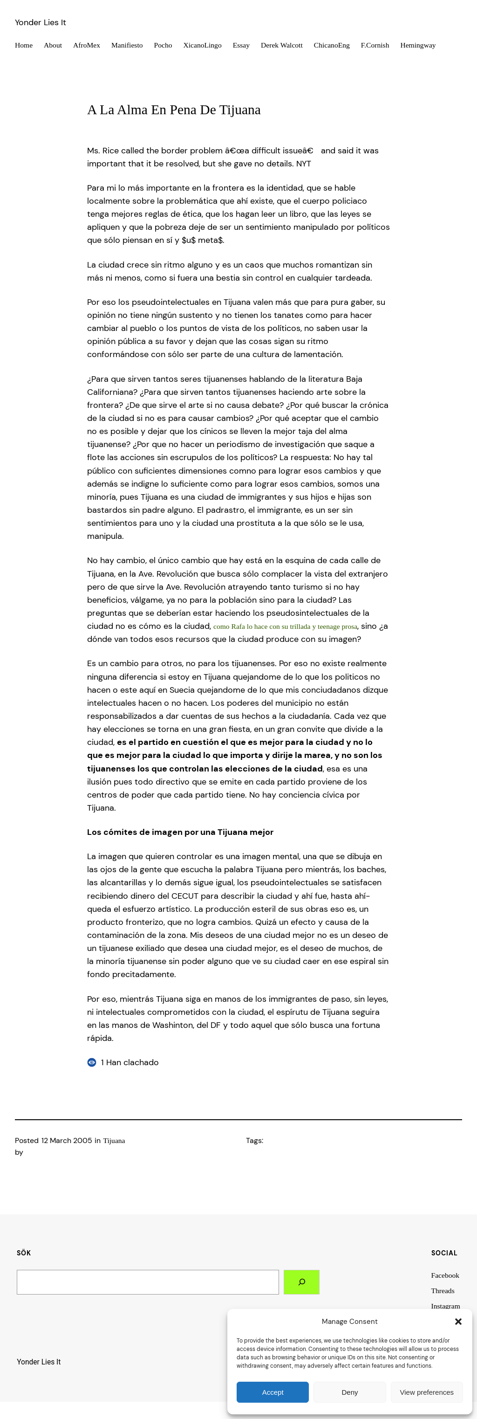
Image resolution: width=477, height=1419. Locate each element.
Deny (349, 1392)
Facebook (445, 1275)
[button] (458, 1321)
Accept (273, 1392)
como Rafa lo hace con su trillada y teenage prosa (285, 626)
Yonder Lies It (40, 22)
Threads (443, 1291)
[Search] (302, 1282)
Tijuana (114, 1140)
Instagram (445, 1306)
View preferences (427, 1392)
